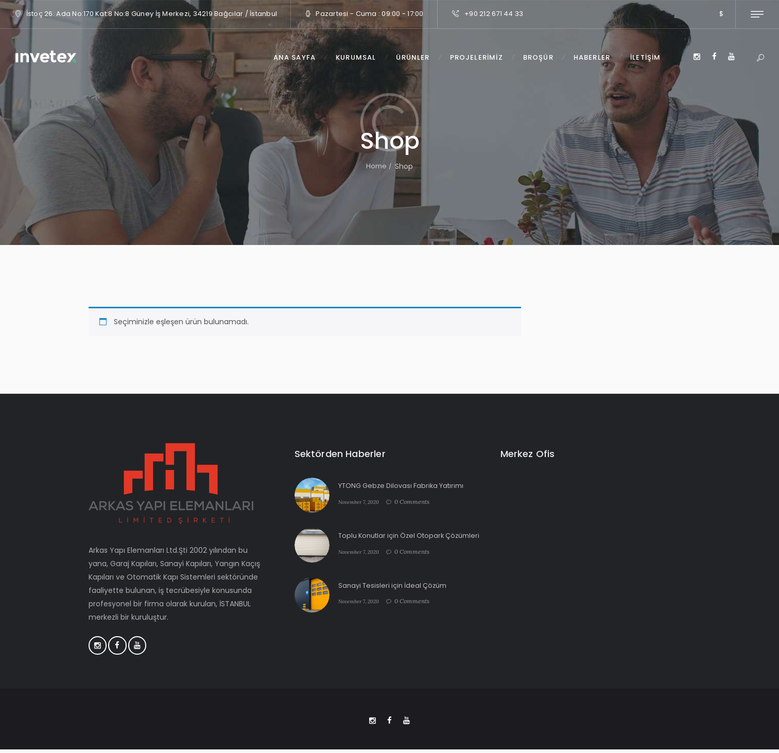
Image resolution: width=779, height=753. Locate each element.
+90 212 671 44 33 (493, 14)
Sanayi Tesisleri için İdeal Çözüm (396, 589)
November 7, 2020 (362, 501)
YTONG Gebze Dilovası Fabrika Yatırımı (406, 485)
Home (376, 166)
